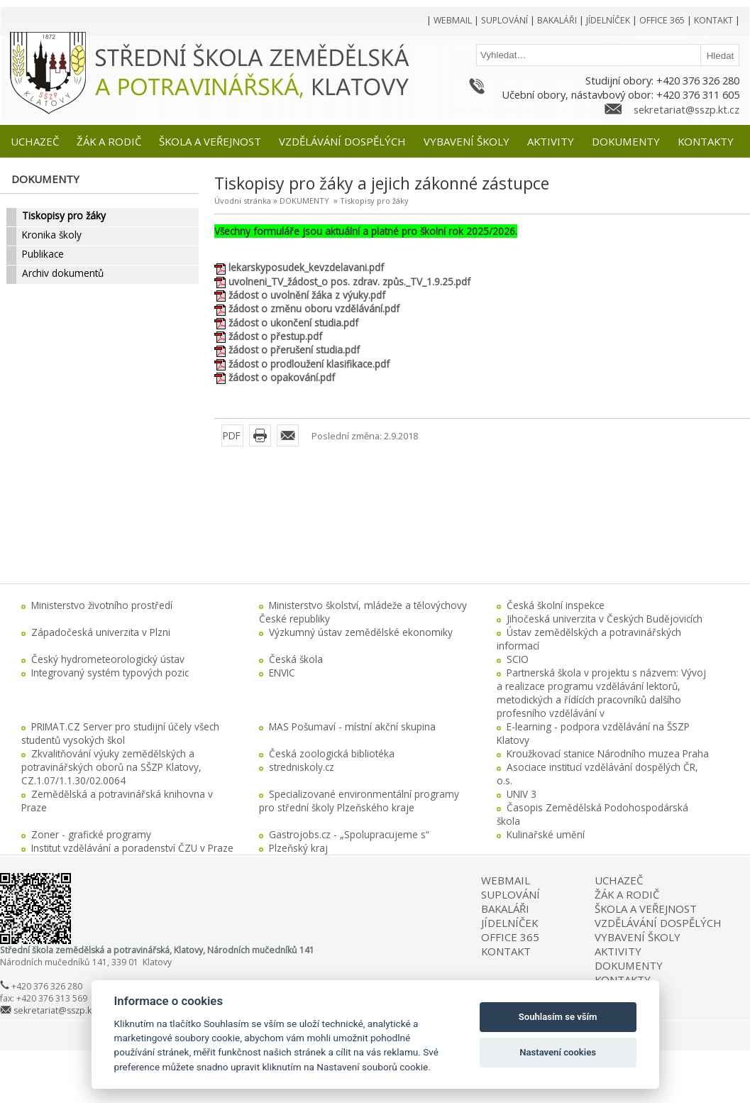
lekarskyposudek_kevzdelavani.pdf (306, 267)
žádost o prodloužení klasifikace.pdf (309, 364)
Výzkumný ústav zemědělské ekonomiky (361, 632)
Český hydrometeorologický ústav (107, 659)
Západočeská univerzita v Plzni (100, 632)
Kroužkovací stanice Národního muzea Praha (608, 753)
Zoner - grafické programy (91, 834)
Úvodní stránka (242, 200)
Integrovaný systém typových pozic (110, 672)
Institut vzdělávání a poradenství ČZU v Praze (132, 848)
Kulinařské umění (546, 834)
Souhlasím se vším (558, 1016)
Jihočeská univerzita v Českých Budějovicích (604, 618)
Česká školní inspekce (556, 605)
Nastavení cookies (557, 1052)
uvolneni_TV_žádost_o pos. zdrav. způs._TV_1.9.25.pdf (349, 281)
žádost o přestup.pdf (275, 336)
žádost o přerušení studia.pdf (294, 349)
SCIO (518, 659)
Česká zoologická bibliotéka (332, 753)
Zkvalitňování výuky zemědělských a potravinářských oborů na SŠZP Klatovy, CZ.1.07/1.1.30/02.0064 (111, 767)
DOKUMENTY (304, 200)
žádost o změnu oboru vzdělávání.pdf (313, 308)
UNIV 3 (521, 794)
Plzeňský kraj (298, 848)
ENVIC (282, 672)
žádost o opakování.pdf (281, 377)
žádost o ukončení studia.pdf (293, 322)
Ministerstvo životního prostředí (101, 605)
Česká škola (296, 659)
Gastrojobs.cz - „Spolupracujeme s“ (349, 834)
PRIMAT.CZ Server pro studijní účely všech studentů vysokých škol (120, 733)
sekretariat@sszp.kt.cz (686, 109)
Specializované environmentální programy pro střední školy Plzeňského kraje (359, 800)
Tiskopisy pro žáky (374, 200)
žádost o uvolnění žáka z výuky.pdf (306, 295)
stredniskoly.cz (301, 767)
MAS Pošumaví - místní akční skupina (352, 726)
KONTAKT (506, 951)
